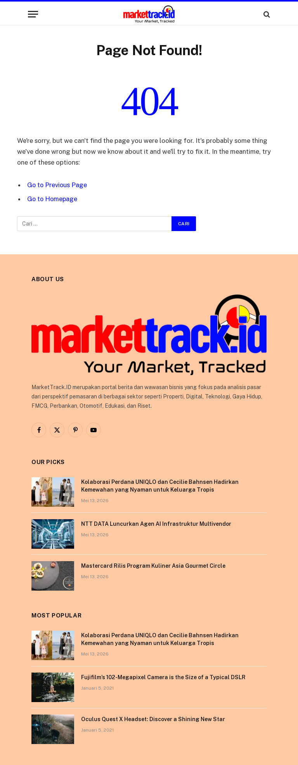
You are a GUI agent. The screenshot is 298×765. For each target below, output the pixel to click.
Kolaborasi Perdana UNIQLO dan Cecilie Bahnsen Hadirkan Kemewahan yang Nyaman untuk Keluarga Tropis (160, 485)
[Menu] (33, 14)
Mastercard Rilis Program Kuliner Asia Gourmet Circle (153, 565)
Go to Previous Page (57, 185)
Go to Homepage (53, 199)
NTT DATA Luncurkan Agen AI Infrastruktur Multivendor (156, 523)
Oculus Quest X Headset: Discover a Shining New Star (153, 719)
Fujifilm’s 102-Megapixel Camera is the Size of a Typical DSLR (163, 677)
